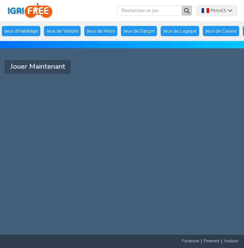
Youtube (231, 241)
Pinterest (211, 241)
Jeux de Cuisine (221, 31)
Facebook (190, 241)
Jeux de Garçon (139, 31)
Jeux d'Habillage (21, 31)
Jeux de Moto (101, 31)
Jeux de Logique (180, 31)
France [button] (217, 11)
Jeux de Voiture (62, 31)
